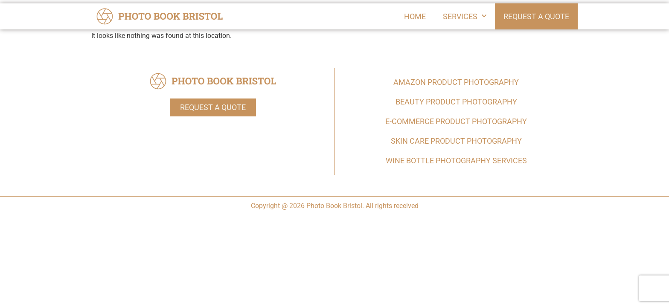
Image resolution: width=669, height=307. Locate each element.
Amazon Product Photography (456, 82)
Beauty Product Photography (456, 101)
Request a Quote (536, 16)
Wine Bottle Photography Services (456, 160)
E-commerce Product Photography (456, 121)
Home (415, 16)
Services (464, 16)
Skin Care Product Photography (456, 140)
